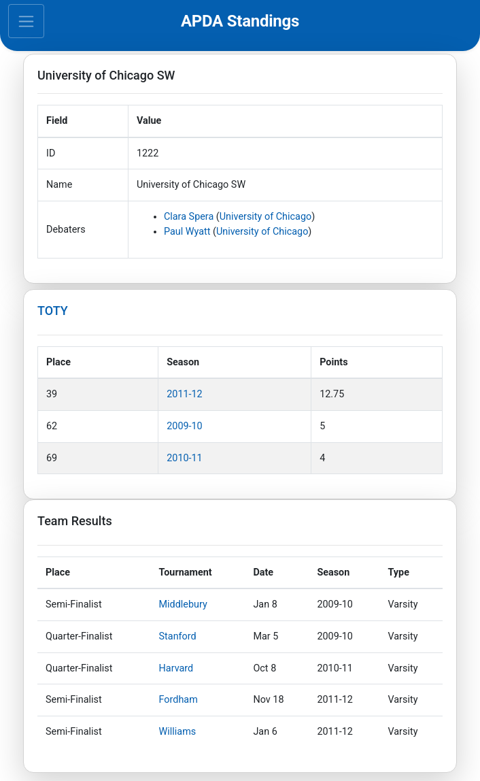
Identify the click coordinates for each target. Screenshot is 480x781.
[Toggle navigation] (26, 21)
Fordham (178, 699)
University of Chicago (265, 216)
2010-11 (185, 458)
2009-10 (185, 426)
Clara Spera (188, 216)
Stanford (177, 636)
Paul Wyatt (187, 231)
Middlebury (183, 604)
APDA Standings (240, 21)
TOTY (52, 310)
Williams (177, 731)
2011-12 (185, 394)
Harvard (176, 668)
